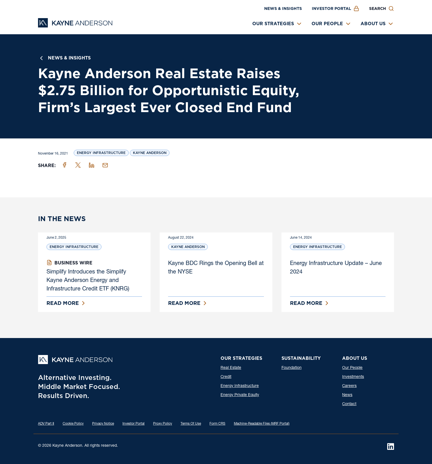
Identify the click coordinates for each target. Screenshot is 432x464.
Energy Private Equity (240, 395)
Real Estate (231, 368)
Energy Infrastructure (101, 153)
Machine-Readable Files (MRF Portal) (261, 423)
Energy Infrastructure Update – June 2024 (336, 268)
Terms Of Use (191, 423)
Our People (327, 23)
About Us (373, 23)
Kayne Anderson (149, 153)
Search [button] (377, 8)
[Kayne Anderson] (75, 26)
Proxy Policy (162, 423)
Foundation (291, 368)
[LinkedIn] (390, 446)
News (347, 395)
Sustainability (301, 358)
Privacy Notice (103, 423)
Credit (226, 377)
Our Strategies (273, 23)
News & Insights (283, 8)
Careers (349, 386)
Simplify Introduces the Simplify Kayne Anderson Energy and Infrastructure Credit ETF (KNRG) (87, 281)
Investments (353, 377)
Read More (62, 303)
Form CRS (217, 423)
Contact (349, 404)
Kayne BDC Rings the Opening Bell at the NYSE (216, 268)
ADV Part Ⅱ (46, 423)
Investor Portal (331, 8)
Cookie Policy (73, 423)
